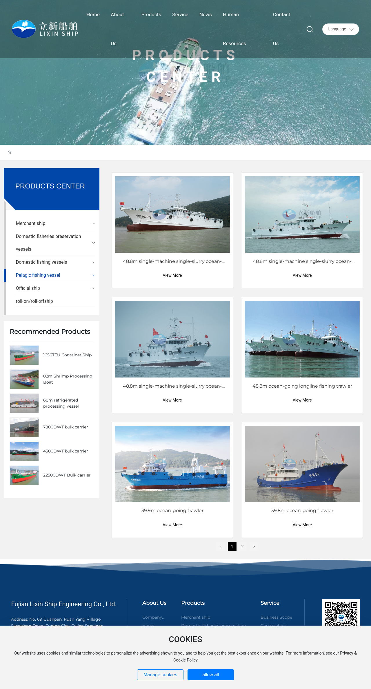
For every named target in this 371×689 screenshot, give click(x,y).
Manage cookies (160, 674)
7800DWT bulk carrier (65, 427)
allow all (210, 674)
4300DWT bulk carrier (65, 451)
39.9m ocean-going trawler (172, 510)
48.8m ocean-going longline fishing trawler (302, 386)
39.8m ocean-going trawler (302, 510)
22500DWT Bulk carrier (67, 475)
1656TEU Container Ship (67, 355)
